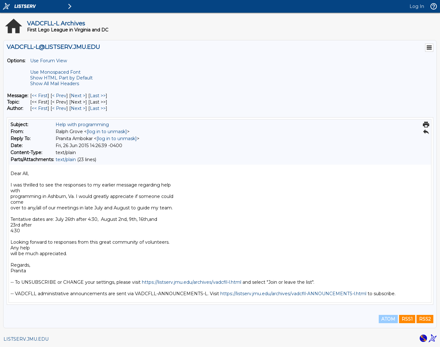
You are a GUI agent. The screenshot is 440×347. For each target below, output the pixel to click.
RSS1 (407, 319)
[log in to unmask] (107, 131)
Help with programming (82, 124)
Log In (417, 6)
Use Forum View (48, 61)
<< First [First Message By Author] (40, 108)
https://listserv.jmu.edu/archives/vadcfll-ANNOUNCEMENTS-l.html (293, 293)
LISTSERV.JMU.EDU (26, 339)
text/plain (66, 159)
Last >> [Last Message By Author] (98, 108)
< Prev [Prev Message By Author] (59, 108)
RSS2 (425, 319)
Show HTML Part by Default (61, 78)
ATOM (388, 319)
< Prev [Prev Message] (59, 96)
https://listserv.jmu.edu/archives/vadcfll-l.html (191, 282)
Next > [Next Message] (78, 96)
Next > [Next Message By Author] (78, 108)
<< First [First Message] (40, 96)
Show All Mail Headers (54, 83)
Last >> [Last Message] (98, 96)
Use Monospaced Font (55, 72)
